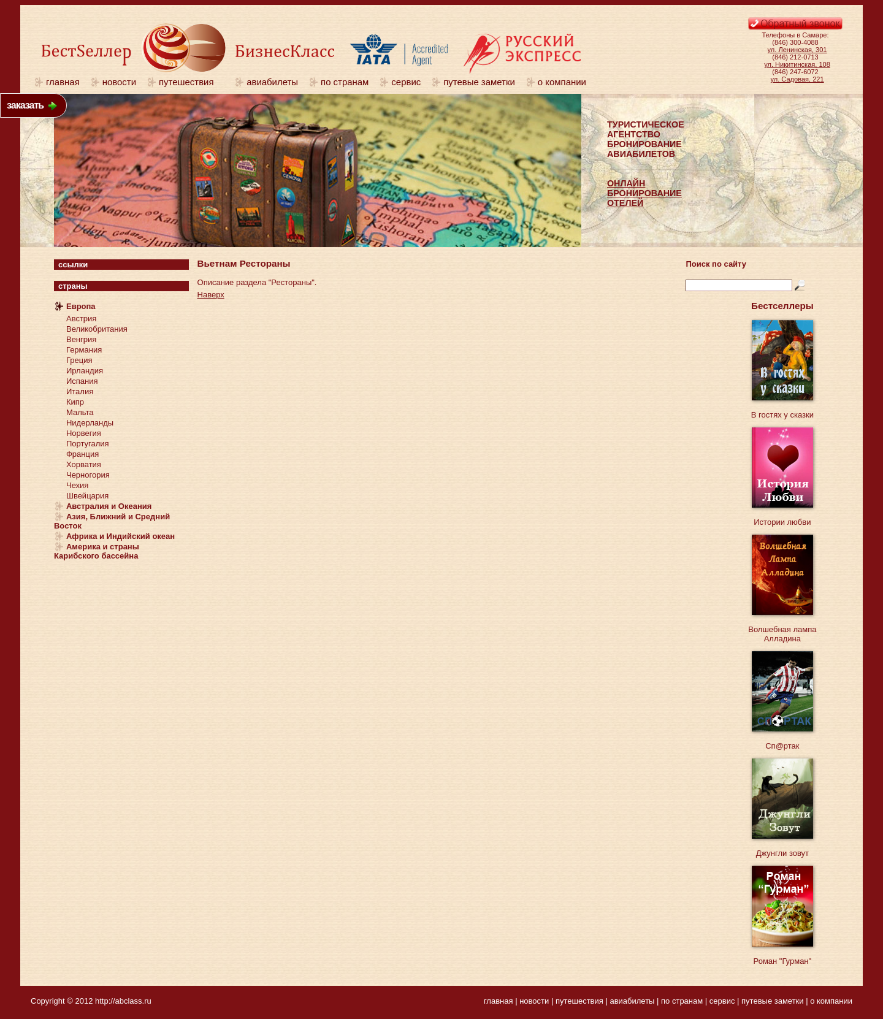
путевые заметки (479, 82)
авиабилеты (272, 82)
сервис (406, 82)
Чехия (77, 485)
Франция (82, 454)
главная (63, 82)
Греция (79, 360)
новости (119, 82)
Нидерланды (89, 422)
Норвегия (83, 433)
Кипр (75, 401)
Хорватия (83, 464)
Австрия (81, 318)
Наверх (210, 294)
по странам (345, 82)
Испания (82, 381)
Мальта (80, 412)
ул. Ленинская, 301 (797, 49)
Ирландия (84, 370)
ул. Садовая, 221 (797, 79)
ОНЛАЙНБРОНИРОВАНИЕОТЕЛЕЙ (644, 193)
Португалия (87, 443)
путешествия (191, 82)
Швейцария (87, 495)
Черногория (88, 474)
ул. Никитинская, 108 (797, 64)
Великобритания (97, 329)
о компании (562, 82)
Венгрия (81, 339)
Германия (84, 349)
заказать (25, 105)
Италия (79, 391)
